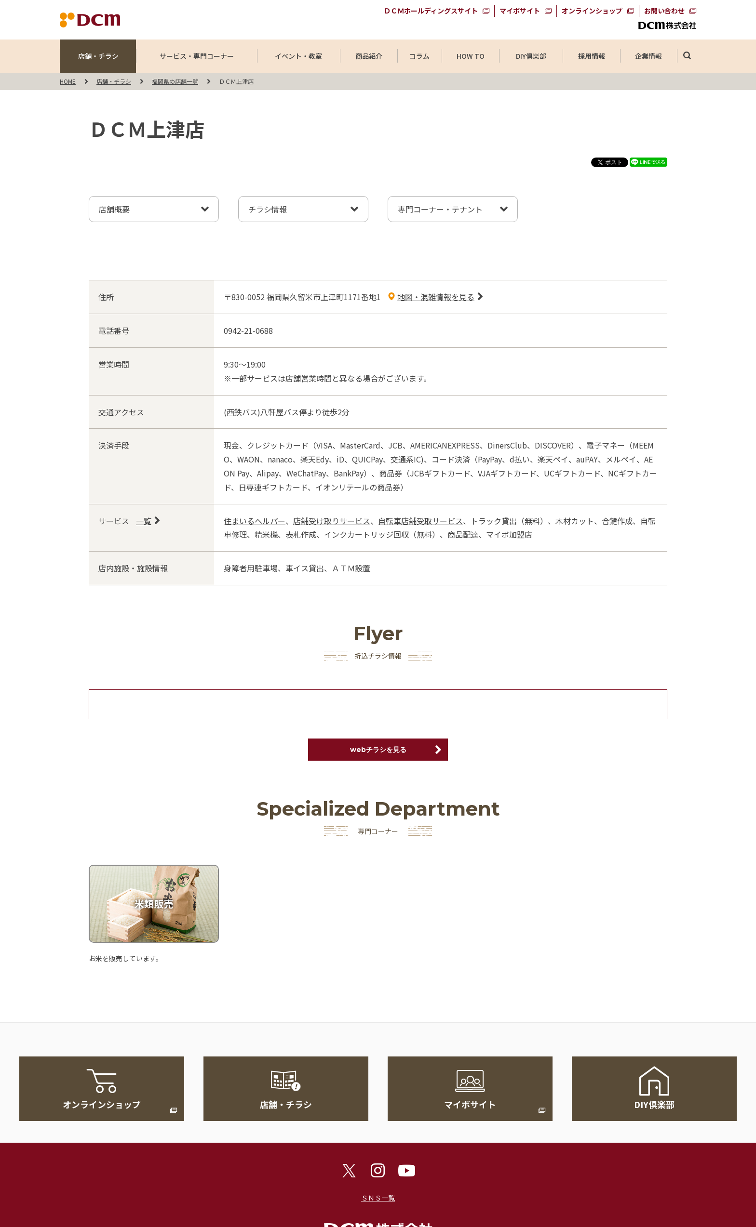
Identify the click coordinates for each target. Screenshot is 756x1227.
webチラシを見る (378, 749)
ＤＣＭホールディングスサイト (431, 10)
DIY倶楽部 (530, 56)
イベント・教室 (298, 56)
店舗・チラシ (98, 56)
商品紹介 (368, 56)
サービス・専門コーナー (197, 56)
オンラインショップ (592, 10)
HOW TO (470, 56)
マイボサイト (520, 10)
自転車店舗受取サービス (420, 521)
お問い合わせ (664, 10)
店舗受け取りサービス (331, 521)
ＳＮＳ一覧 (378, 1197)
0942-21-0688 (248, 330)
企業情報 (648, 56)
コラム (419, 56)
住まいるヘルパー (254, 521)
